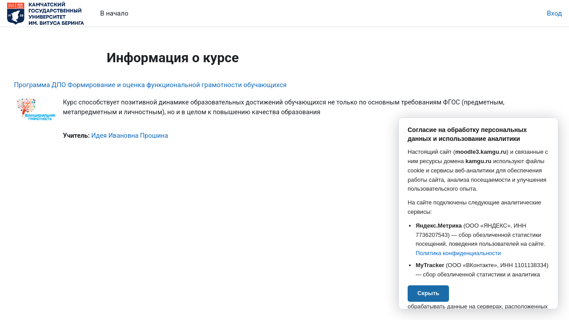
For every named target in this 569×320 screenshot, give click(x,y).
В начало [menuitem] (114, 13)
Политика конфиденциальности (458, 253)
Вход (554, 13)
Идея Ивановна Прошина (152, 136)
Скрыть (428, 293)
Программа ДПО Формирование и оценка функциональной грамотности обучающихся (170, 85)
